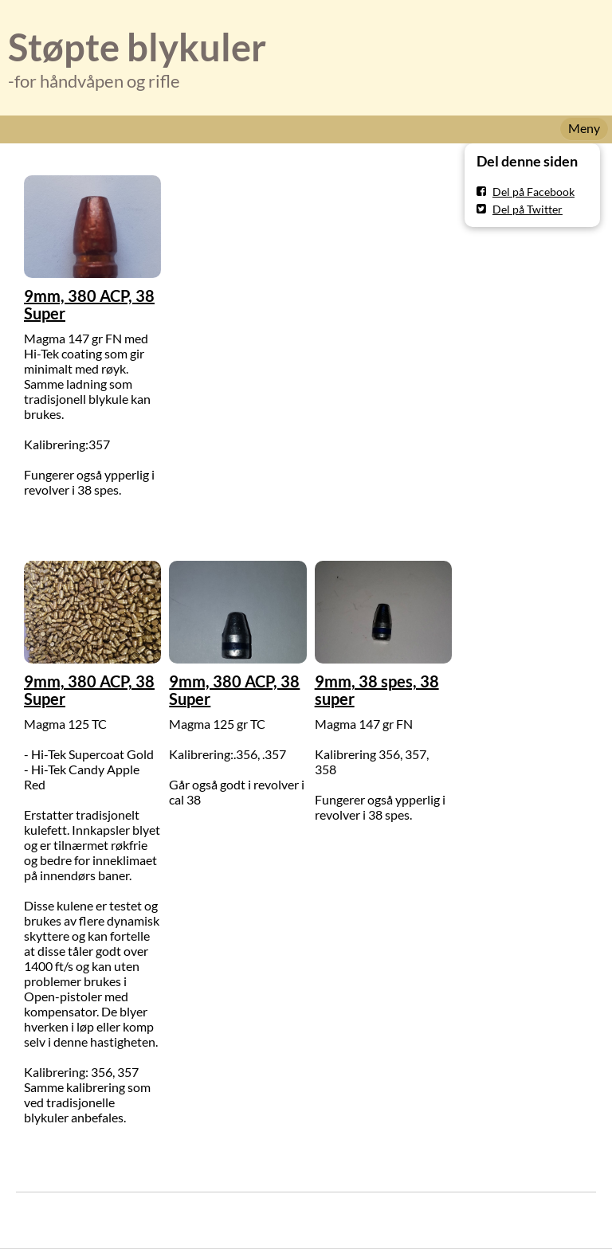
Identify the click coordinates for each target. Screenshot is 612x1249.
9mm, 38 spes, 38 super (377, 689)
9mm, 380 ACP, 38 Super (89, 304)
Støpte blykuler (137, 47)
